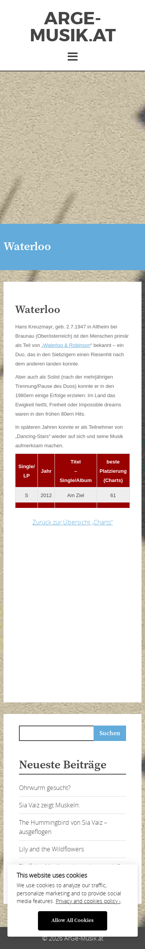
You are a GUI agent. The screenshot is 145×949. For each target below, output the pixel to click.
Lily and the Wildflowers (51, 849)
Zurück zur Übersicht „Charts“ (72, 522)
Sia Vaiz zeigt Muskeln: (49, 805)
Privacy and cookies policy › (88, 901)
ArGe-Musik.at (73, 27)
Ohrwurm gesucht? (45, 787)
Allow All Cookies (72, 920)
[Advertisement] (72, 147)
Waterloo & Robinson (66, 345)
